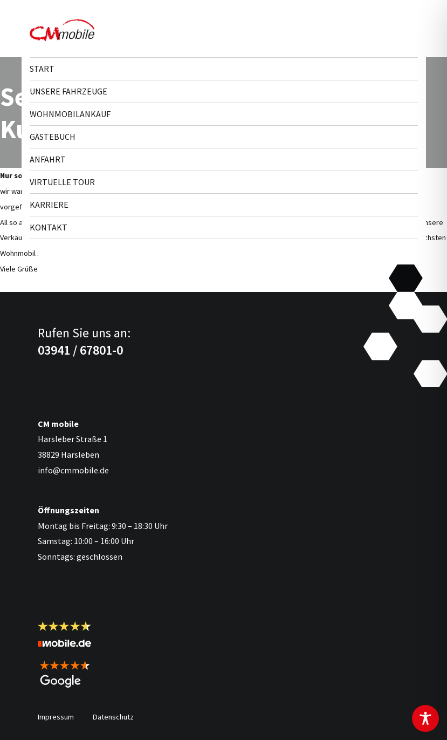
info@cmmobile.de (73, 470)
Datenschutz (113, 717)
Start (42, 68)
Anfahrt (48, 159)
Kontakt (48, 227)
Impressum (56, 717)
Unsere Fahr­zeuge (68, 91)
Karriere (49, 204)
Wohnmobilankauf (70, 113)
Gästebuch (52, 136)
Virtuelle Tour (62, 181)
